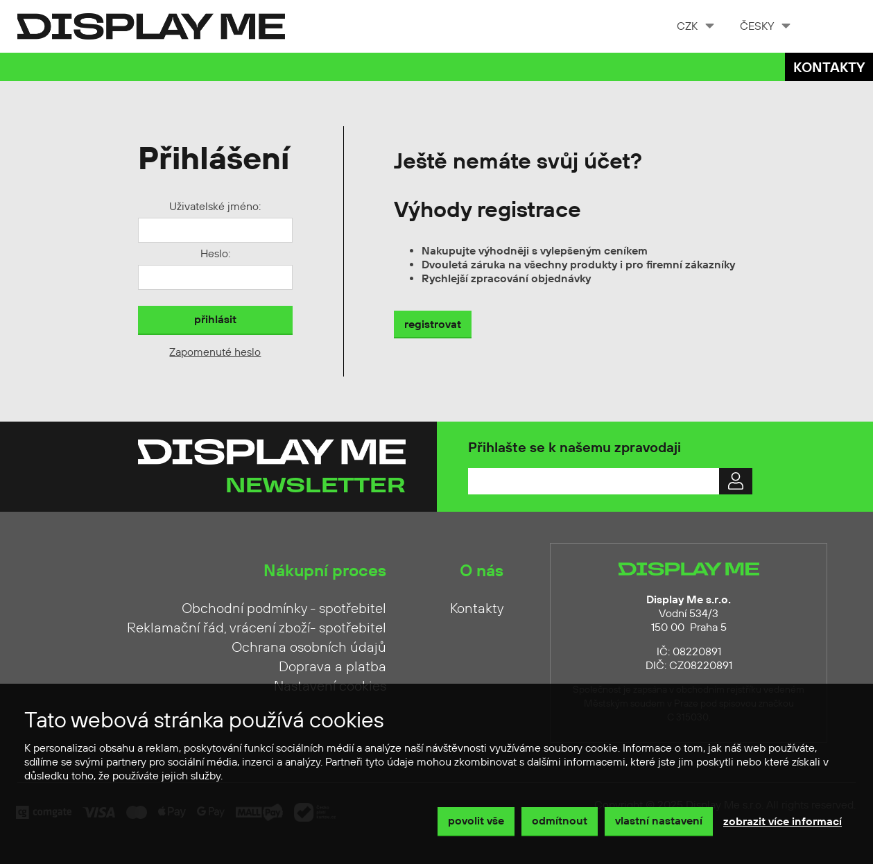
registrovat (432, 324)
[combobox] (694, 26)
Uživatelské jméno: (215, 207)
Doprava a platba (332, 667)
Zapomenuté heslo (215, 352)
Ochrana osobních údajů (309, 648)
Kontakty (829, 68)
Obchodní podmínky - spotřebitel (284, 609)
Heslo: (215, 254)
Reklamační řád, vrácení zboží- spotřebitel (256, 628)
